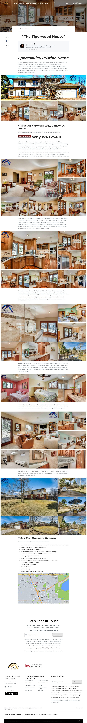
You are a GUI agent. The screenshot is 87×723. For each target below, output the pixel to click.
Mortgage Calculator (42, 688)
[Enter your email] (40, 635)
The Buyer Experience (43, 680)
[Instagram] (11, 687)
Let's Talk (40, 685)
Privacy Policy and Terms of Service (51, 648)
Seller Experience (31, 3)
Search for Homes (19, 3)
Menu (66, 3)
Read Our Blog (28, 690)
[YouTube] (8, 687)
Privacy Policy (79, 708)
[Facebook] (5, 687)
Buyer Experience (43, 3)
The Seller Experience (42, 683)
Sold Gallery (40, 690)
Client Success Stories (30, 685)
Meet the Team (28, 683)
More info (67, 721)
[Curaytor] (11, 695)
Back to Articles (24, 29)
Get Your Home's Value (30, 688)
